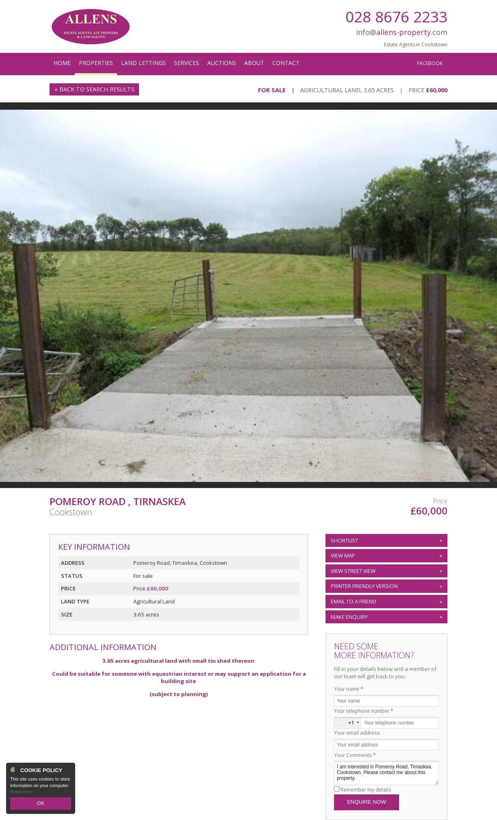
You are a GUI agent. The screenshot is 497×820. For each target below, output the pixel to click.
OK (40, 804)
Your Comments (355, 755)
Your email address (357, 732)
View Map (343, 555)
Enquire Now (366, 802)
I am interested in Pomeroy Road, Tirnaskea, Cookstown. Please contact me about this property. (386, 773)
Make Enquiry (349, 616)
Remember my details (366, 789)
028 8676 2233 (396, 16)
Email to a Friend (353, 601)
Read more (21, 793)
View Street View (353, 571)
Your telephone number (363, 710)
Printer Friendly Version (363, 586)
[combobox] (348, 722)
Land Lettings (143, 63)
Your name (348, 689)
